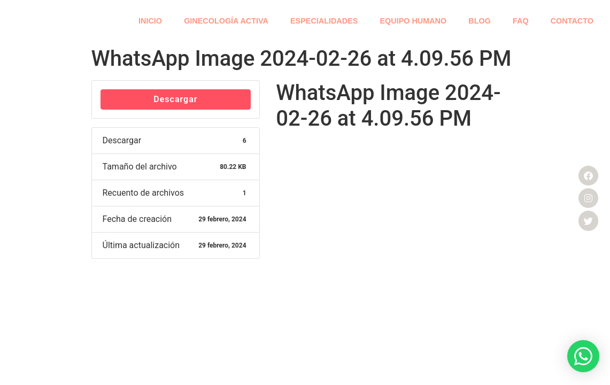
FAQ (521, 21)
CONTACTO (572, 21)
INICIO (150, 21)
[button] (583, 356)
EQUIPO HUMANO (413, 21)
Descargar (175, 99)
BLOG (479, 21)
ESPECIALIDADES (324, 21)
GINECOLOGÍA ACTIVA (226, 21)
